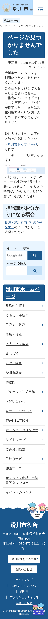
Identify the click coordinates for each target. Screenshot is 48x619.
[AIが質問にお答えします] (38, 609)
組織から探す (24, 603)
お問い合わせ (24, 569)
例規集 (24, 591)
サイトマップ (24, 579)
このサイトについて (24, 585)
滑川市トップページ (22, 144)
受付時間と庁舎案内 (24, 559)
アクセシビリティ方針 (24, 597)
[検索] (17, 255)
